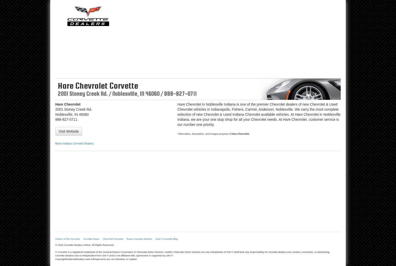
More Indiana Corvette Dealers (74, 143)
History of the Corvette (67, 238)
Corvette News (91, 238)
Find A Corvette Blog (166, 238)
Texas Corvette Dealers (139, 238)
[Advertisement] (235, 40)
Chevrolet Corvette (113, 238)
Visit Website (69, 131)
